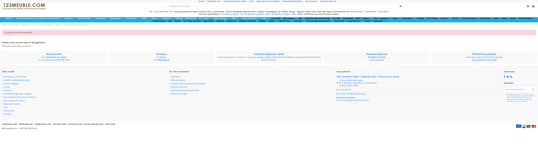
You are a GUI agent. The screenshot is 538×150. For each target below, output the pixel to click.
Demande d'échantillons (292, 1)
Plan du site (9, 111)
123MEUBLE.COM (9, 124)
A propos (8, 90)
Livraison (161, 54)
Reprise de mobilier (12, 104)
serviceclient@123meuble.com (352, 94)
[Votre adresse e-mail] (517, 89)
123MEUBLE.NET (26, 124)
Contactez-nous (214, 1)
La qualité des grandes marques (17, 94)
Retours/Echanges (179, 94)
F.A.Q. (251, 1)
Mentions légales (11, 83)
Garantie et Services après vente (185, 90)
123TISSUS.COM (75, 124)
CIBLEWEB (32, 128)
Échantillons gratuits (484, 54)
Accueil (201, 1)
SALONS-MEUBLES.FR (93, 124)
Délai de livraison (178, 80)
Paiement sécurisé (328, 1)
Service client (54, 54)
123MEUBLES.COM (43, 124)
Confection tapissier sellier (235, 1)
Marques (7, 114)
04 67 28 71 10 (62, 60)
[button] (9, 18)
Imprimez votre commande (268, 1)
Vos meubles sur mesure (14, 100)
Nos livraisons (311, 1)
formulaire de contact (56, 57)
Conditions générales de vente (17, 80)
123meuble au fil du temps (15, 77)
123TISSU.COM (59, 124)
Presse (7, 87)
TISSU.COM (110, 124)
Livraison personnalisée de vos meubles (188, 83)
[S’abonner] (533, 89)
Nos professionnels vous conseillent (20, 97)
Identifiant (175, 77)
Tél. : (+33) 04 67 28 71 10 (161, 12)
